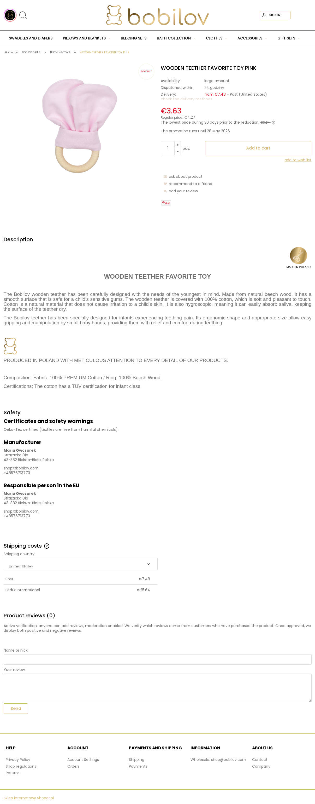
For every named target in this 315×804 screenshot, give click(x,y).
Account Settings (83, 759)
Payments (138, 766)
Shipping (136, 759)
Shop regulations (21, 766)
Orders (73, 766)
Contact (260, 759)
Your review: (15, 669)
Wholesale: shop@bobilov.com (218, 759)
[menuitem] (31, 38)
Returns (13, 773)
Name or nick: (16, 650)
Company (261, 766)
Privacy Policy (18, 759)
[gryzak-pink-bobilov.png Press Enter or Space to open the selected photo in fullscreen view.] (79, 127)
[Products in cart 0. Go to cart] (306, 15)
